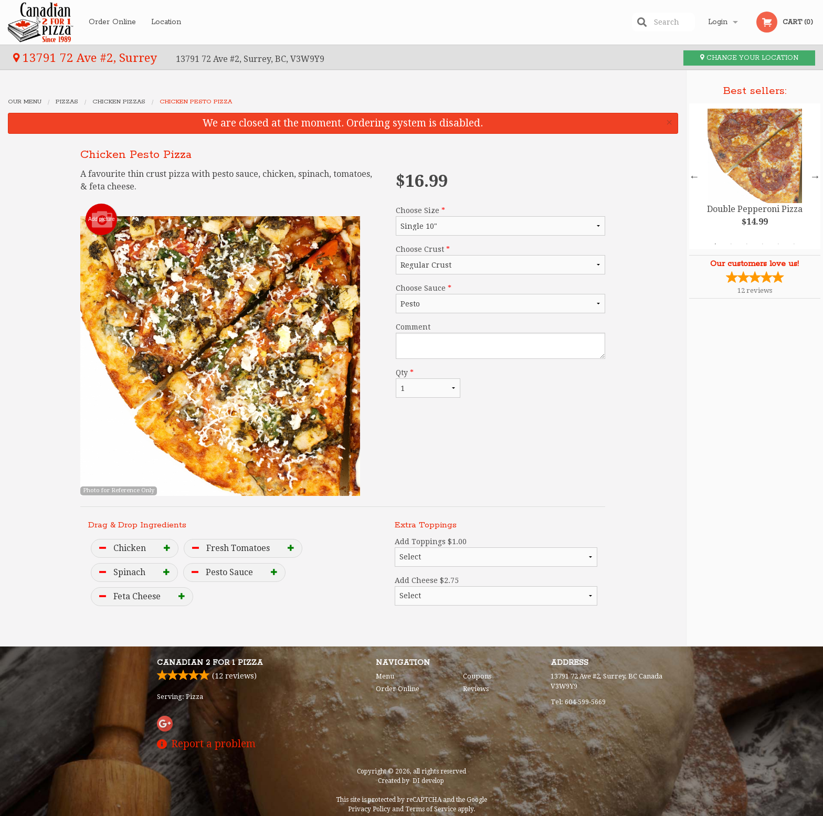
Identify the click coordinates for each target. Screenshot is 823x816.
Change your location (749, 58)
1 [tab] (715, 244)
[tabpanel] (755, 176)
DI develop (428, 781)
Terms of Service (430, 809)
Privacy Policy (369, 809)
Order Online (112, 22)
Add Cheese (496, 591)
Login (717, 22)
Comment (500, 341)
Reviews (476, 689)
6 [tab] (794, 244)
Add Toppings (496, 552)
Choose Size (500, 221)
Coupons (477, 676)
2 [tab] (731, 244)
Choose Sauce (500, 298)
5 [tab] (778, 244)
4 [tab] (762, 244)
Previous (694, 176)
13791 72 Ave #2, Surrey (86, 58)
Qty (428, 383)
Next (815, 176)
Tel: (578, 702)
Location (166, 22)
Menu (385, 676)
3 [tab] (747, 244)
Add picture (101, 219)
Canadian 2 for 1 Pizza (210, 662)
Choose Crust (500, 259)
